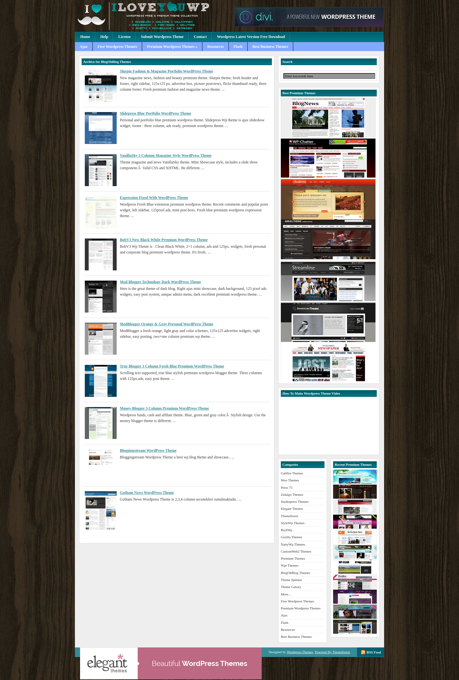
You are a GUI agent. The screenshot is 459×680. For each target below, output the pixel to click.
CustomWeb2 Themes (296, 551)
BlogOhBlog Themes (295, 573)
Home (85, 36)
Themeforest (289, 516)
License (124, 36)
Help (104, 36)
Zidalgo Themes (292, 494)
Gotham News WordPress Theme (147, 492)
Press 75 (286, 487)
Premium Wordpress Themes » (172, 46)
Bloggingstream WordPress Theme (148, 450)
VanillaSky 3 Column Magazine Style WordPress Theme (166, 155)
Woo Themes (290, 480)
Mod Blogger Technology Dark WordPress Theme (160, 282)
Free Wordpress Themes (117, 46)
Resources (215, 46)
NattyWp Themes (293, 544)
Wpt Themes (289, 565)
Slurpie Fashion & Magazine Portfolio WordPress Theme (166, 71)
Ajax (84, 46)
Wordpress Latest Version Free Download (251, 36)
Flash (238, 46)
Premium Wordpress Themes (153, 16)
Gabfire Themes (292, 473)
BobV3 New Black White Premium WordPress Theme (164, 240)
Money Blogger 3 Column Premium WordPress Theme (164, 408)
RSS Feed (374, 652)
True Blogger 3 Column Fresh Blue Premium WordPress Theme (172, 366)
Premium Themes (293, 558)
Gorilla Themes (291, 537)
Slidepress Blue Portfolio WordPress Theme (155, 113)
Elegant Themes (292, 508)
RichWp (286, 530)
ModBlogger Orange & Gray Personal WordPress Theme (166, 324)
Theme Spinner (291, 580)
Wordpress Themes (300, 652)
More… (286, 594)
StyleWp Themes (292, 523)
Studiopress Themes (295, 501)
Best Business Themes (270, 46)
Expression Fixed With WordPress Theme (154, 197)
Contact (200, 36)
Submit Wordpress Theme (162, 36)
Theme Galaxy (291, 587)
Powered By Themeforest (332, 652)
